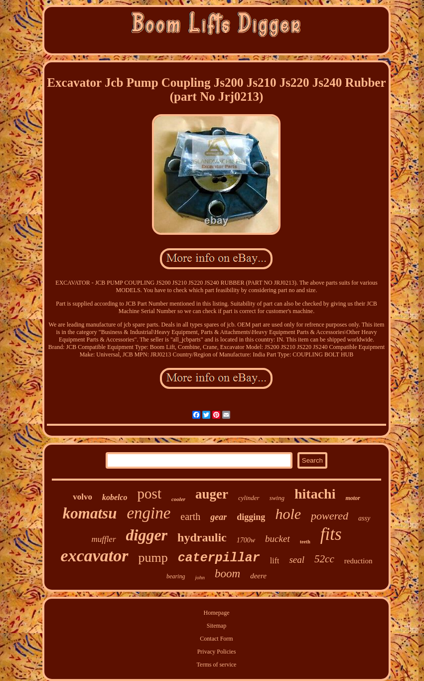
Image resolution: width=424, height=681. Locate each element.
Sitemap (216, 625)
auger (211, 494)
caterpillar (219, 558)
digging (251, 517)
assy (364, 518)
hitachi (314, 494)
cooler (178, 499)
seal (296, 559)
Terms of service (217, 664)
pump (153, 557)
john (200, 577)
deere (258, 576)
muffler (103, 539)
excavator (95, 555)
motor (352, 498)
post (149, 494)
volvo (82, 497)
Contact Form (216, 638)
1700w (246, 540)
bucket (277, 538)
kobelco (115, 497)
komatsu (90, 513)
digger (147, 535)
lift (275, 560)
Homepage (217, 612)
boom (227, 573)
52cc (324, 559)
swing (277, 498)
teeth (305, 541)
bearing (175, 576)
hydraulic (202, 537)
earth (190, 516)
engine (148, 513)
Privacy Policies (216, 651)
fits (331, 534)
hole (288, 514)
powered (329, 516)
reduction (358, 561)
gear (218, 517)
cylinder (249, 498)
